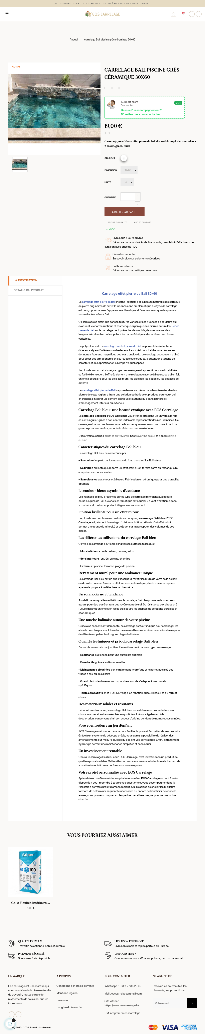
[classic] (124, 158)
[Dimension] (129, 170)
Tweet (112, 88)
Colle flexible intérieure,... (30, 903)
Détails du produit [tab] (29, 290)
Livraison (62, 1000)
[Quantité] (128, 197)
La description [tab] (26, 280)
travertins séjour (145, 435)
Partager (105, 88)
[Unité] (127, 182)
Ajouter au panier (125, 212)
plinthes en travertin (117, 435)
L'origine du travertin (69, 1007)
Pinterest (119, 88)
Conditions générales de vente (75, 985)
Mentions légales (66, 993)
